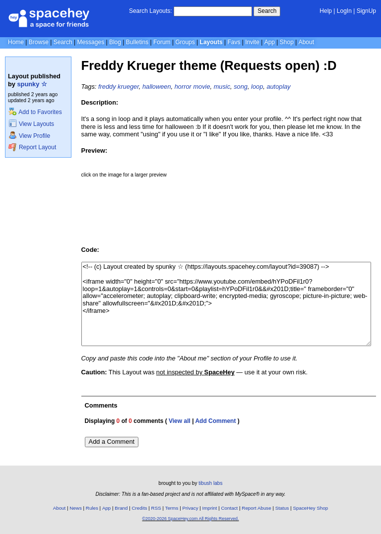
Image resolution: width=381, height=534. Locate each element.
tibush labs (210, 483)
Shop (287, 42)
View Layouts (31, 123)
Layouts (211, 42)
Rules (92, 508)
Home (16, 42)
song (241, 86)
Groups (184, 42)
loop (257, 86)
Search (266, 10)
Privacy (190, 508)
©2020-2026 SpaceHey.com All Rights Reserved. (190, 518)
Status (282, 508)
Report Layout (32, 147)
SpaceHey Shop (310, 508)
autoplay (278, 86)
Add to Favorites (35, 112)
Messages (90, 42)
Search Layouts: (150, 10)
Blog (115, 42)
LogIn (344, 10)
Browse (39, 42)
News (75, 508)
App (269, 42)
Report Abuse (256, 508)
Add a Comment (111, 441)
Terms (172, 508)
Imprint (209, 508)
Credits (139, 508)
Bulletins (137, 42)
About (306, 42)
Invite (252, 42)
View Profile (29, 135)
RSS (156, 508)
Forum (162, 42)
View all (179, 420)
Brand (121, 508)
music (222, 86)
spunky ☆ (32, 84)
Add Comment (215, 420)
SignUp (366, 10)
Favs (233, 42)
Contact (229, 508)
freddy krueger (118, 86)
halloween (156, 86)
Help (325, 10)
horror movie (192, 86)
